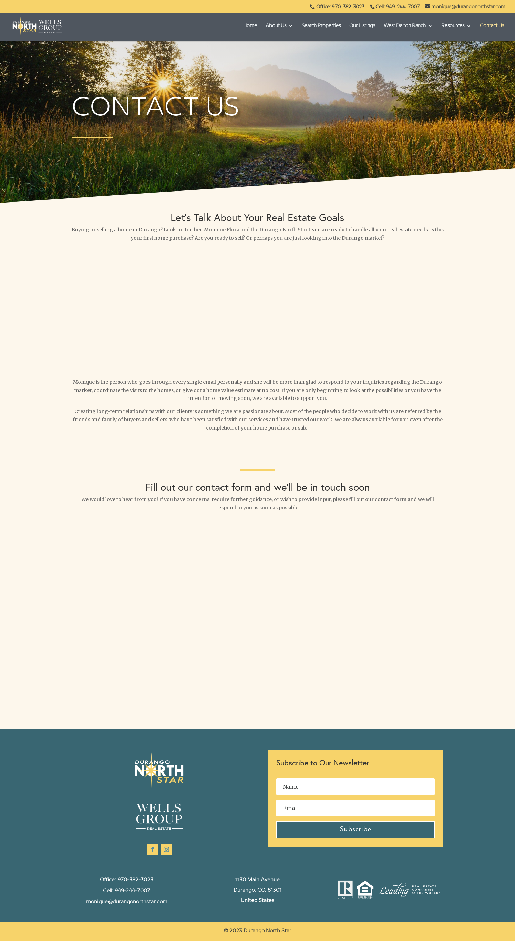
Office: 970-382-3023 (340, 6)
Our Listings (362, 25)
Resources (452, 25)
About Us (276, 25)
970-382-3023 (135, 880)
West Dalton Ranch (405, 25)
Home (250, 25)
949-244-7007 (132, 891)
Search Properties (321, 25)
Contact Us (492, 25)
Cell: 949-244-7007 (397, 6)
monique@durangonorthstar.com (126, 902)
